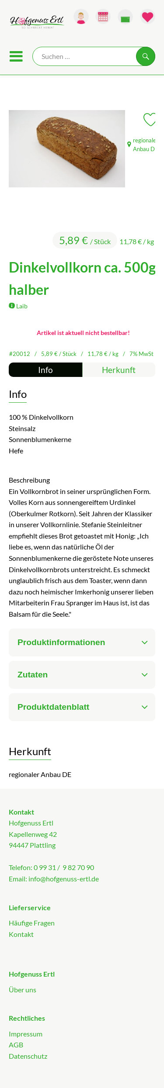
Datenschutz (28, 1056)
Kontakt (21, 934)
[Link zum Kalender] (103, 16)
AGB (16, 1044)
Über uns (22, 989)
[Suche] (93, 56)
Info (45, 370)
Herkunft (119, 370)
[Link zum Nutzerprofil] (81, 16)
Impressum (25, 1033)
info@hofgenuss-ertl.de (63, 878)
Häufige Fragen (32, 923)
